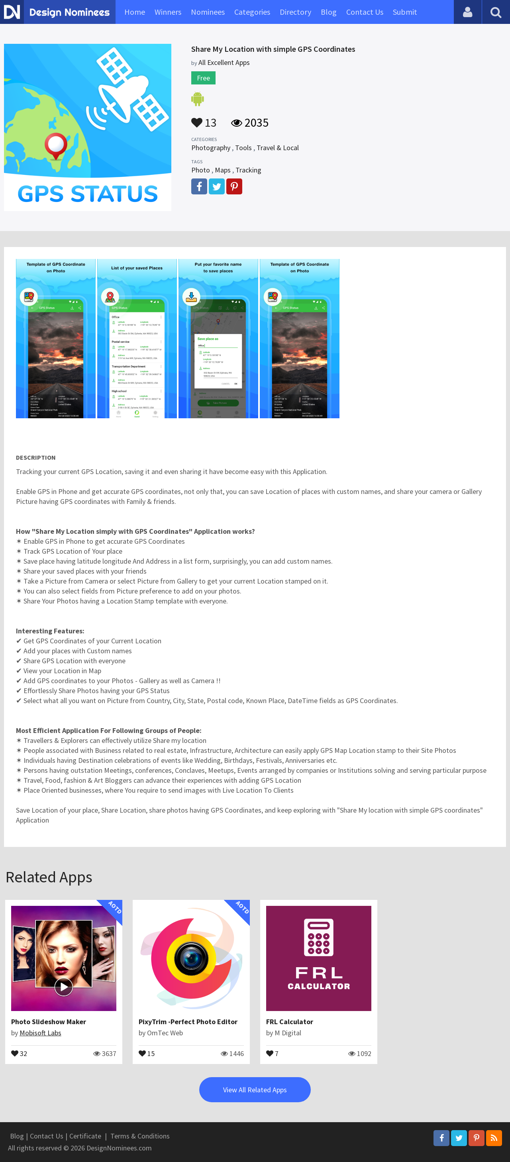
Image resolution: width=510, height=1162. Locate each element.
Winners (168, 12)
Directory (295, 12)
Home (134, 12)
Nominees (208, 12)
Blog (329, 12)
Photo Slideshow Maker (48, 1021)
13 (204, 119)
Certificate (85, 1135)
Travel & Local (278, 147)
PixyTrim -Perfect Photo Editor (188, 1021)
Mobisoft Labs (40, 1032)
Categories (252, 12)
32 (19, 1053)
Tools (243, 147)
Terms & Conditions (140, 1135)
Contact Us (364, 12)
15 (147, 1053)
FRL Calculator (289, 1021)
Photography (210, 147)
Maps (223, 169)
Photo (200, 169)
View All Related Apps (255, 1089)
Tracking (248, 169)
